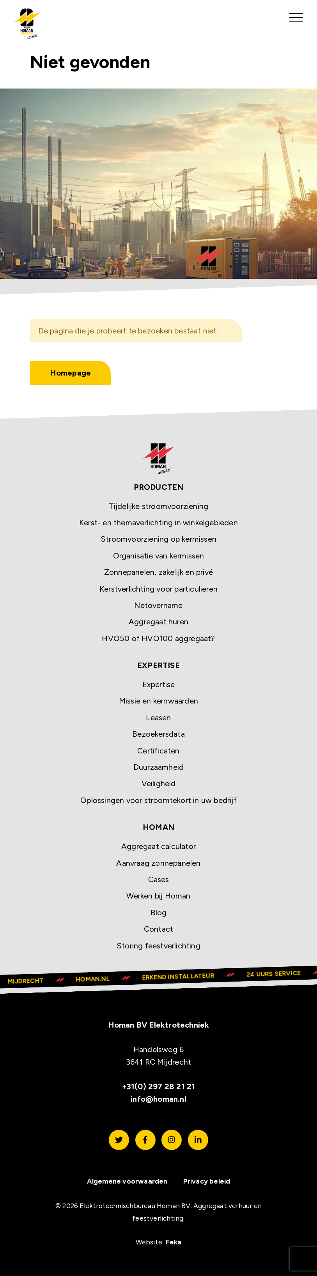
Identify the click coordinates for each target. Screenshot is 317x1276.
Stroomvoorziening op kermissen (158, 539)
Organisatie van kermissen (158, 555)
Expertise (158, 684)
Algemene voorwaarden (127, 1181)
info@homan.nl (158, 1099)
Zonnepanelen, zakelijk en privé (158, 572)
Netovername (158, 605)
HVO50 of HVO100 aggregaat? (158, 638)
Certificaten (158, 750)
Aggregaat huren (158, 622)
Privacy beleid (206, 1181)
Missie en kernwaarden (158, 701)
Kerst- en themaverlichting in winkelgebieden (158, 522)
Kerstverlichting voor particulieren (158, 589)
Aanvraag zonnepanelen (158, 863)
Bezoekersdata (158, 734)
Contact (158, 929)
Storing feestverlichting (158, 945)
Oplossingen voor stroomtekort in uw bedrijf (158, 800)
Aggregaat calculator (158, 846)
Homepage (70, 372)
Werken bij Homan (158, 896)
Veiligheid (159, 784)
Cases (158, 879)
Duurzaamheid (158, 767)
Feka (174, 1242)
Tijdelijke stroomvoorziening (159, 506)
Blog (159, 912)
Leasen (158, 717)
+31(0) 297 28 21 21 (158, 1086)
